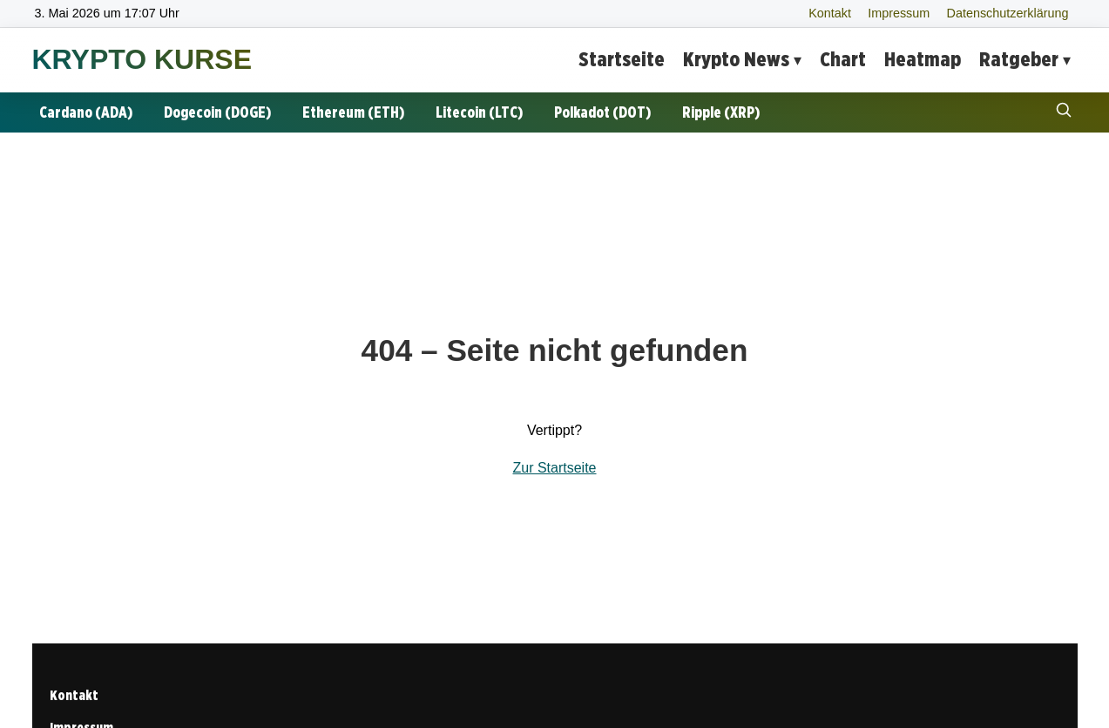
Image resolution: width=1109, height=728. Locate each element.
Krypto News (736, 58)
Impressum (899, 13)
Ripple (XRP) (721, 112)
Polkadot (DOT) (602, 112)
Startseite (621, 58)
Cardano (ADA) (85, 112)
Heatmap (922, 58)
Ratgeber (1018, 58)
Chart (843, 58)
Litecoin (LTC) (479, 112)
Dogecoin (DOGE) (217, 112)
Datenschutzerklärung (1008, 13)
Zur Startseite (554, 467)
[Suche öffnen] (1064, 112)
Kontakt (829, 13)
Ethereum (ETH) (353, 112)
